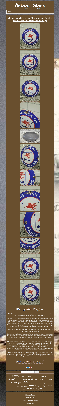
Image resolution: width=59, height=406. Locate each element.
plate (25, 379)
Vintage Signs (30, 395)
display (45, 383)
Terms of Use (30, 403)
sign (30, 376)
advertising (11, 386)
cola (49, 383)
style (40, 383)
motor (36, 379)
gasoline (30, 388)
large (17, 379)
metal (30, 379)
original (39, 388)
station (13, 382)
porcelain (23, 382)
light (39, 386)
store (21, 379)
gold (41, 379)
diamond (19, 389)
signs (50, 386)
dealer (26, 386)
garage (36, 383)
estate (31, 383)
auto (38, 376)
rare (46, 376)
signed (11, 379)
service (32, 385)
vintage (16, 375)
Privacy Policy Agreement (30, 400)
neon (50, 379)
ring (34, 376)
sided (42, 376)
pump (23, 376)
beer (22, 386)
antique (44, 386)
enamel (24, 389)
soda (18, 386)
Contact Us (30, 397)
